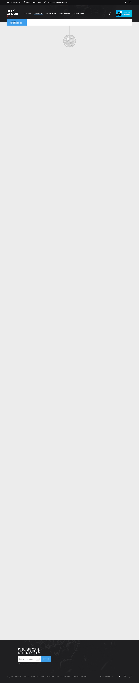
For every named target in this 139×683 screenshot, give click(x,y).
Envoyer (46, 659)
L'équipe (10, 676)
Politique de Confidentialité (75, 676)
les (51, 13)
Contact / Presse (22, 676)
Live (65, 13)
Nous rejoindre (38, 676)
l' (38, 13)
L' (27, 13)
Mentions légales (54, 676)
